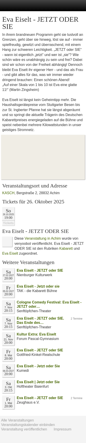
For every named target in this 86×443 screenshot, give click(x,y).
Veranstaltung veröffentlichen (24, 429)
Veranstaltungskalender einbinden (28, 425)
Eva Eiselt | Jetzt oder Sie (38, 382)
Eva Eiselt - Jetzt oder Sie (38, 366)
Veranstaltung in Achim (43, 238)
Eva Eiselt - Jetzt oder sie (38, 286)
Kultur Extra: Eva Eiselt (36, 334)
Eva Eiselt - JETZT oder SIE (40, 270)
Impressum (62, 429)
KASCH (8, 193)
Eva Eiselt (10, 253)
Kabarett (66, 248)
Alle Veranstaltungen (17, 420)
